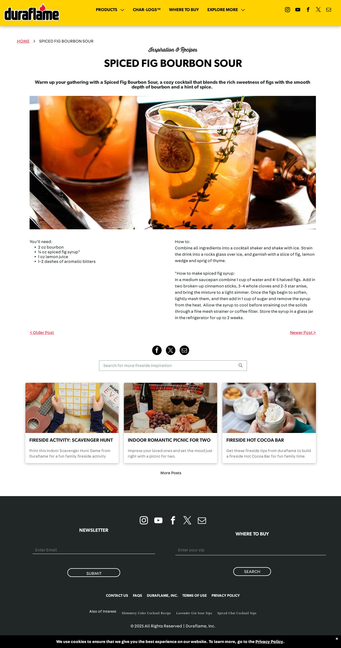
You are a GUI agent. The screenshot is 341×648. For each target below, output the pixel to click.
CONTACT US (117, 596)
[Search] (173, 365)
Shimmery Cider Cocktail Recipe (146, 613)
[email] (329, 10)
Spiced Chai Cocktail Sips (236, 613)
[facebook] (308, 10)
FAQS (137, 596)
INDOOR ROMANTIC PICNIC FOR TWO (169, 440)
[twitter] (318, 10)
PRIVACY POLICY (226, 596)
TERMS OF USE (194, 596)
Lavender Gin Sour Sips (194, 613)
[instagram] (287, 10)
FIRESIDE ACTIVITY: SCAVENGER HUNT (71, 440)
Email (37, 543)
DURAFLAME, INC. (162, 596)
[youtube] (298, 10)
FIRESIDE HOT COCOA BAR (255, 440)
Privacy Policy (269, 642)
